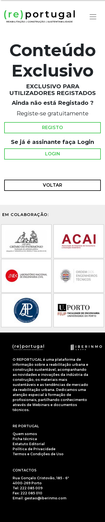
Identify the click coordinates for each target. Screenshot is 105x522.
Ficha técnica (25, 439)
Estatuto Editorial (29, 444)
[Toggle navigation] (93, 16)
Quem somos (25, 434)
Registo (52, 127)
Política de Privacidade (34, 449)
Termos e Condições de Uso (38, 454)
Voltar (52, 185)
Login (52, 153)
